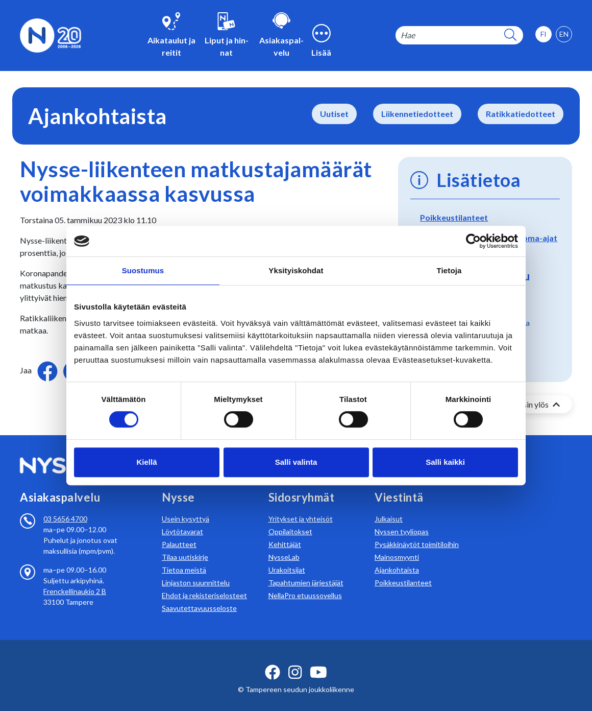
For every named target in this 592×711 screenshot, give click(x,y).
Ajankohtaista (397, 557)
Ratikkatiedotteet (520, 113)
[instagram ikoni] (295, 660)
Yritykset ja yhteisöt (300, 506)
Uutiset (334, 113)
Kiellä (146, 462)
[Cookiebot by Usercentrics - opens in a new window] (473, 241)
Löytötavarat (182, 519)
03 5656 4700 (65, 506)
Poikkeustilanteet (454, 217)
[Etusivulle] (50, 34)
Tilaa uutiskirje (185, 544)
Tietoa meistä (184, 557)
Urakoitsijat (286, 557)
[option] (564, 34)
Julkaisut (389, 506)
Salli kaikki (445, 462)
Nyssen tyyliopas (402, 519)
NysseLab (284, 544)
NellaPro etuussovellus (305, 583)
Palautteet (179, 532)
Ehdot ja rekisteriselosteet (204, 583)
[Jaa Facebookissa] (48, 370)
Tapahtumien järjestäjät (305, 570)
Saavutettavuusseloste (199, 595)
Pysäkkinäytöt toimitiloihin (417, 532)
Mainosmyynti (397, 544)
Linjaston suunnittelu (196, 570)
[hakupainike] (510, 35)
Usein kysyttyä (185, 506)
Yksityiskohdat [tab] (295, 270)
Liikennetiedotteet (417, 113)
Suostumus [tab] (143, 270)
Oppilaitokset (290, 519)
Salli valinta (296, 462)
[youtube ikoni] (318, 660)
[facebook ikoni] (272, 660)
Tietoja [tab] (449, 270)
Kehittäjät (284, 532)
